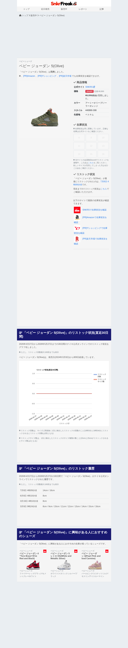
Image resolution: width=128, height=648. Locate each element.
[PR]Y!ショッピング (47, 76)
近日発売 (45, 9)
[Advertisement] (64, 37)
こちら (90, 163)
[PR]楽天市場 (65, 76)
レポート (83, 9)
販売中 (64, 9)
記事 (102, 9)
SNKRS (90, 87)
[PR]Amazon (29, 76)
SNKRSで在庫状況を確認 (90, 210)
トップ (26, 9)
